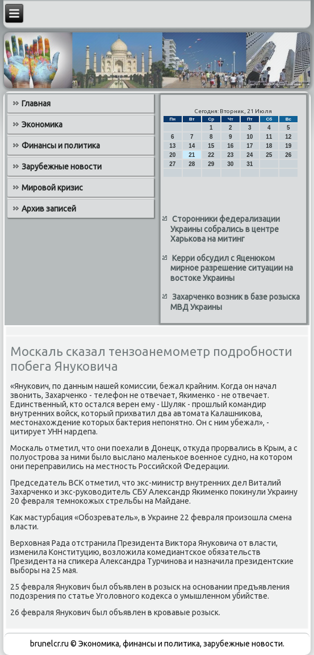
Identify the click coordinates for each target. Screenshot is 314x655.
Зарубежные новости (62, 166)
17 (249, 146)
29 (211, 164)
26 (288, 155)
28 (192, 164)
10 (249, 137)
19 (288, 146)
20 (172, 155)
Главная (36, 103)
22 (211, 155)
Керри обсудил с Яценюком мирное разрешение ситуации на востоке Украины (231, 268)
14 (192, 146)
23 (230, 155)
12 (288, 137)
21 (192, 155)
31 (249, 164)
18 (269, 146)
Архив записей (49, 208)
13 (172, 146)
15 (211, 146)
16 (230, 146)
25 (269, 155)
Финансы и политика (61, 145)
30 (230, 164)
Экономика (42, 124)
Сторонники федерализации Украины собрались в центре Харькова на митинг (225, 228)
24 (249, 155)
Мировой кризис (52, 187)
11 (269, 137)
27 (172, 164)
